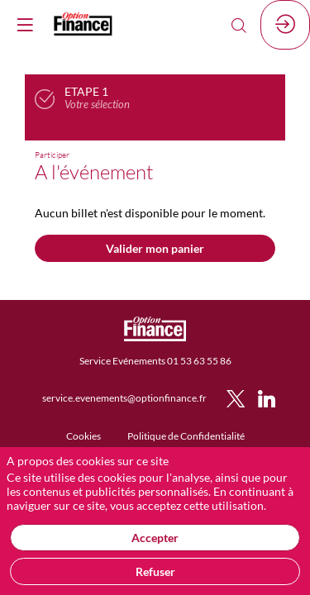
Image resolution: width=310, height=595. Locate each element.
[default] (83, 435)
